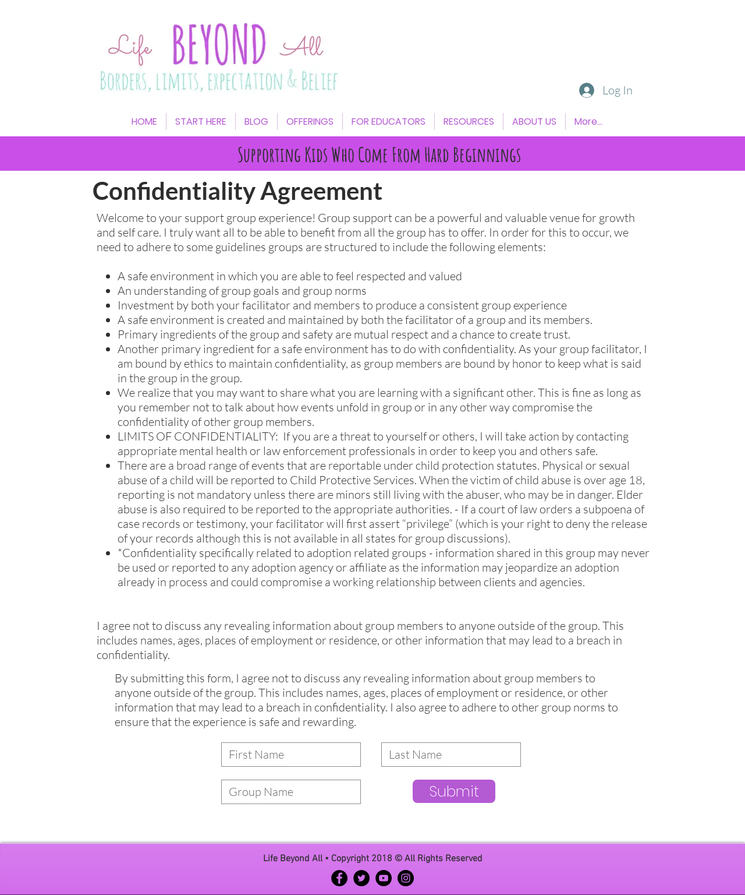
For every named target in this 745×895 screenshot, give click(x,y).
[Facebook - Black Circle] (339, 878)
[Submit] (454, 791)
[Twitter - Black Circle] (361, 878)
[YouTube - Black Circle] (383, 878)
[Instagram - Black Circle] (406, 878)
